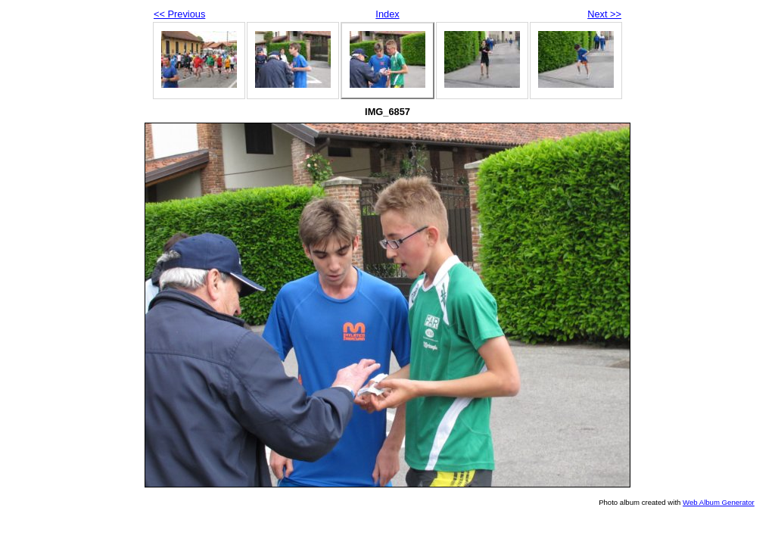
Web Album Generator (719, 502)
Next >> (604, 14)
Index (387, 14)
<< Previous (179, 14)
